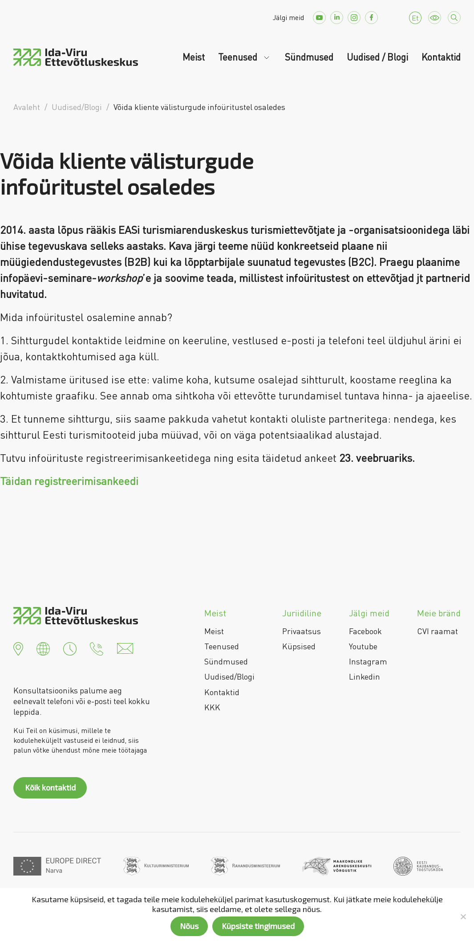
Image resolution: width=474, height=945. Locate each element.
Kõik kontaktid (50, 787)
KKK (212, 707)
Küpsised (299, 646)
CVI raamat (437, 631)
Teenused (238, 57)
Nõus (189, 926)
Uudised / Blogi (377, 57)
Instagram (368, 661)
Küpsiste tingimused (258, 926)
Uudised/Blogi (229, 676)
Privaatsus (301, 631)
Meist (193, 57)
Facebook (365, 631)
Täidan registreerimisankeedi (69, 480)
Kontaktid (441, 57)
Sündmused (309, 57)
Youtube (363, 646)
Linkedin (364, 676)
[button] (18, 647)
